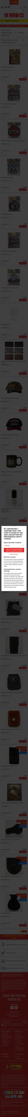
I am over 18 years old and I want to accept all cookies (14, 550)
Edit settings (14, 554)
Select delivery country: (13, 542)
